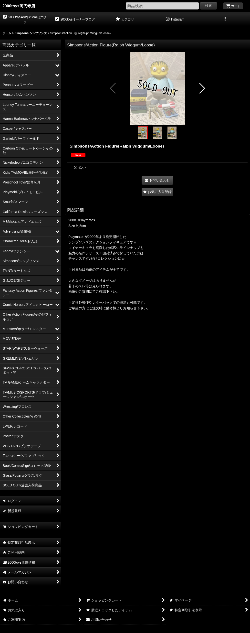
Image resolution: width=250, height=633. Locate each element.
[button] (225, 19)
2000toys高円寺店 (18, 6)
